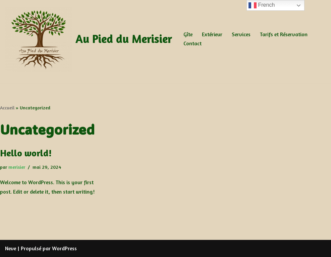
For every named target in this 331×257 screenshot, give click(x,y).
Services (241, 34)
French (262, 5)
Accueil (7, 107)
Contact (192, 43)
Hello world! (26, 153)
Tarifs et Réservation (284, 34)
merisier (16, 167)
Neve (10, 248)
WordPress (64, 248)
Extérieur (212, 34)
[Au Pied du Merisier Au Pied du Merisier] (88, 39)
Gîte (187, 34)
